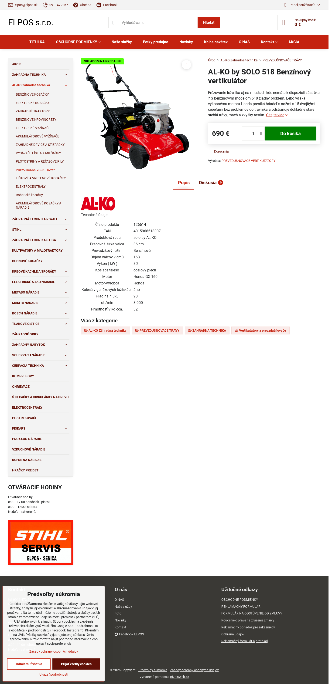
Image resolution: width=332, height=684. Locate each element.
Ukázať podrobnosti (53, 674)
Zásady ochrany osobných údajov (194, 670)
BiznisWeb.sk (179, 677)
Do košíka (290, 133)
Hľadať (209, 22)
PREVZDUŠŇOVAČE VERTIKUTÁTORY (248, 161)
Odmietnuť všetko (29, 664)
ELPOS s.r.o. (30, 22)
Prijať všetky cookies (76, 664)
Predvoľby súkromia (152, 670)
